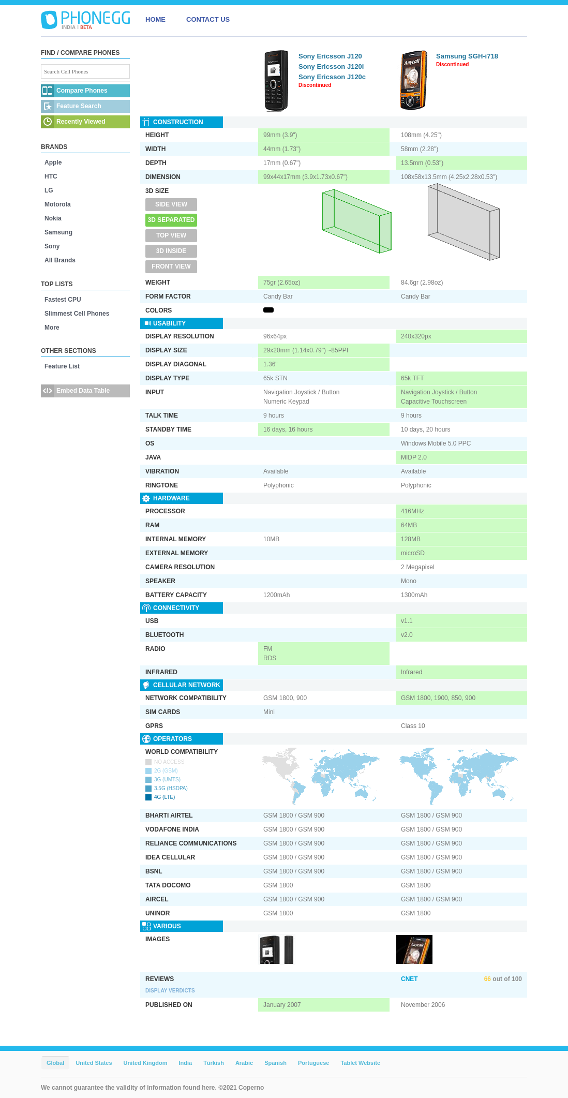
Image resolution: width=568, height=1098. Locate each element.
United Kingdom (146, 1063)
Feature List (62, 366)
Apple (53, 162)
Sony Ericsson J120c (332, 77)
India (185, 1063)
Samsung (58, 232)
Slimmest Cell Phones (76, 313)
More (51, 327)
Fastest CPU (62, 299)
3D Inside (171, 251)
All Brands (60, 260)
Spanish (275, 1063)
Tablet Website (360, 1063)
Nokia (53, 218)
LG (48, 190)
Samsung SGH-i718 (467, 56)
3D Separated (171, 220)
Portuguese (314, 1063)
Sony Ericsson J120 (330, 56)
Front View (171, 266)
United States (94, 1063)
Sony (51, 246)
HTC (50, 176)
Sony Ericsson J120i (331, 66)
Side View (171, 204)
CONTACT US (208, 19)
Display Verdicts (170, 990)
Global (55, 1063)
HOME (155, 19)
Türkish (213, 1063)
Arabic (244, 1063)
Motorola (57, 204)
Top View (171, 235)
